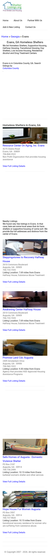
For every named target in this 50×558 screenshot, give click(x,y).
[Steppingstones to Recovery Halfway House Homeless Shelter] (25, 261)
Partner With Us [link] (34, 20)
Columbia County (11, 68)
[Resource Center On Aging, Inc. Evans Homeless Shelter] (25, 147)
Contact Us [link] (30, 27)
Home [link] (5, 20)
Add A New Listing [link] (11, 27)
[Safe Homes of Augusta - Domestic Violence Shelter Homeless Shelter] (25, 461)
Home (4, 36)
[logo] (12, 7)
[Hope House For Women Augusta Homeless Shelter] (25, 512)
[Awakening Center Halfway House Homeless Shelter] (25, 311)
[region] (25, 98)
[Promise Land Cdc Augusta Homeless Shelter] (25, 360)
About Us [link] (18, 20)
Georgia (15, 36)
